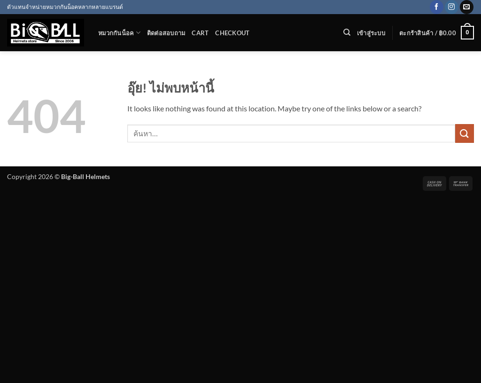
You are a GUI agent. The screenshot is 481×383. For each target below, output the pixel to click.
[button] (371, 32)
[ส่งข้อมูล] (464, 133)
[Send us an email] (466, 7)
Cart (200, 33)
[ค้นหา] (346, 32)
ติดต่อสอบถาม (166, 33)
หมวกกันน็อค (119, 32)
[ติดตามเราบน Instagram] (451, 7)
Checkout (232, 33)
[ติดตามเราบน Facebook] (436, 7)
